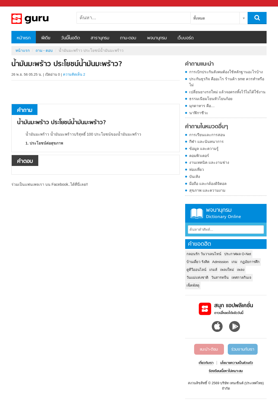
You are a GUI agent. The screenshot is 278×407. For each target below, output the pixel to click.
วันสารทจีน (220, 277)
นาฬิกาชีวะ (198, 113)
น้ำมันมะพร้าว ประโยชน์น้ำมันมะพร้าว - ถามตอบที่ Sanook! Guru (39, 18)
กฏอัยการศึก (250, 262)
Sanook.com (16, 3)
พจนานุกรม (157, 38)
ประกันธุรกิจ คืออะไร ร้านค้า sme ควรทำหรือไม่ (226, 82)
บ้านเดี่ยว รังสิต (198, 262)
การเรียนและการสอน (207, 135)
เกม (234, 262)
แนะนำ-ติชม (209, 349)
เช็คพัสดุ (193, 285)
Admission (220, 262)
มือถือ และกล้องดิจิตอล (208, 183)
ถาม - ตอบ (44, 50)
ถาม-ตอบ (128, 38)
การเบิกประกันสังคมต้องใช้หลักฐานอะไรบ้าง (226, 72)
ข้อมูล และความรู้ (204, 148)
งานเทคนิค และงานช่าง (209, 162)
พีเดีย (45, 38)
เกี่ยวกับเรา (206, 363)
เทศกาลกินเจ (241, 277)
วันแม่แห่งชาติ (197, 277)
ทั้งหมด (199, 18)
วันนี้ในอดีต (70, 38)
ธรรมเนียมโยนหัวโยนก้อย (210, 99)
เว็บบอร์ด (186, 38)
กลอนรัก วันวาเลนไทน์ (204, 254)
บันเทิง (194, 176)
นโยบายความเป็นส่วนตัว (236, 363)
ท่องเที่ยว (196, 169)
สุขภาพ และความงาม (207, 190)
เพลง (240, 270)
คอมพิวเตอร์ (199, 155)
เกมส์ (213, 270)
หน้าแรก (23, 38)
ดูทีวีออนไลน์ (196, 270)
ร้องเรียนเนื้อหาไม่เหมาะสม (226, 371)
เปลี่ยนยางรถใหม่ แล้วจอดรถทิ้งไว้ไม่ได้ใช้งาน (227, 92)
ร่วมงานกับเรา (242, 349)
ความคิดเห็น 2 (74, 74)
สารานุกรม (100, 38)
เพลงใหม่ (227, 270)
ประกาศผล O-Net (237, 254)
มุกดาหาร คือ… (202, 106)
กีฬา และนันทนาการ (206, 141)
